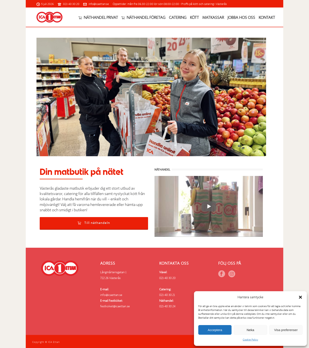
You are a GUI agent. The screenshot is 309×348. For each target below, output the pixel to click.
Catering (177, 17)
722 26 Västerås (110, 278)
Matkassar (213, 17)
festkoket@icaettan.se (115, 306)
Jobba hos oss (241, 17)
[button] (300, 297)
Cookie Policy (250, 339)
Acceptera (215, 330)
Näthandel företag (143, 17)
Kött (194, 17)
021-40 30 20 (71, 4)
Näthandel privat (98, 17)
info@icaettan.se (99, 4)
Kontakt (267, 17)
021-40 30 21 (167, 295)
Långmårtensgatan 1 (113, 272)
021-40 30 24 (167, 306)
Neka (250, 330)
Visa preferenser (286, 330)
